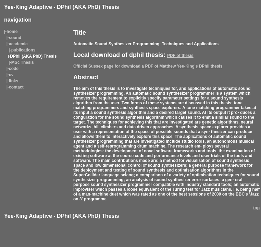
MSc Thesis (22, 62)
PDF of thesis (180, 55)
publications (23, 50)
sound (15, 37)
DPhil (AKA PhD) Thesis (33, 56)
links (13, 81)
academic (18, 44)
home (12, 31)
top (256, 207)
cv (11, 74)
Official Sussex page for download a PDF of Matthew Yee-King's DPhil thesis (147, 66)
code (13, 68)
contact (16, 87)
